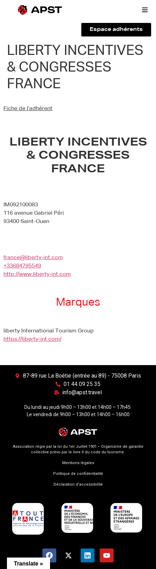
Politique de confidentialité (78, 473)
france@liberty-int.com (33, 258)
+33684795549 (22, 266)
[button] (145, 9)
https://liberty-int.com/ (32, 339)
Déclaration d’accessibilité (78, 484)
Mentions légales (78, 463)
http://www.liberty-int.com (37, 274)
